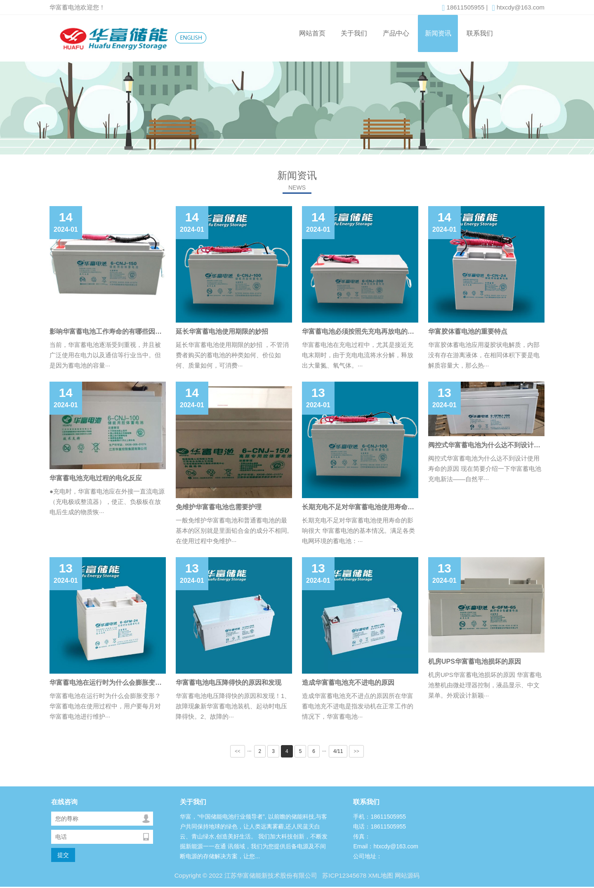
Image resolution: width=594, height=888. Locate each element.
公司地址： (367, 856)
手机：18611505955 (379, 816)
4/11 (338, 751)
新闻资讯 (438, 33)
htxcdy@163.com (518, 7)
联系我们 (480, 33)
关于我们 (354, 33)
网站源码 (407, 875)
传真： (361, 836)
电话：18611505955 (379, 826)
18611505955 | (465, 7)
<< (237, 751)
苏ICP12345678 (343, 875)
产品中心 (396, 33)
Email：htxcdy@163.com (385, 846)
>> (356, 751)
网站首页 (312, 33)
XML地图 (380, 875)
